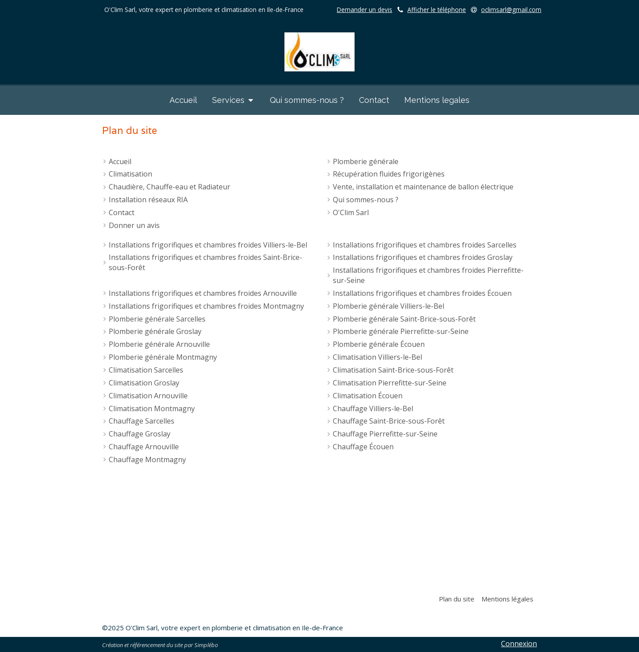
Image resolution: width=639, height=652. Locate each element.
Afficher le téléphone (436, 9)
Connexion (519, 643)
